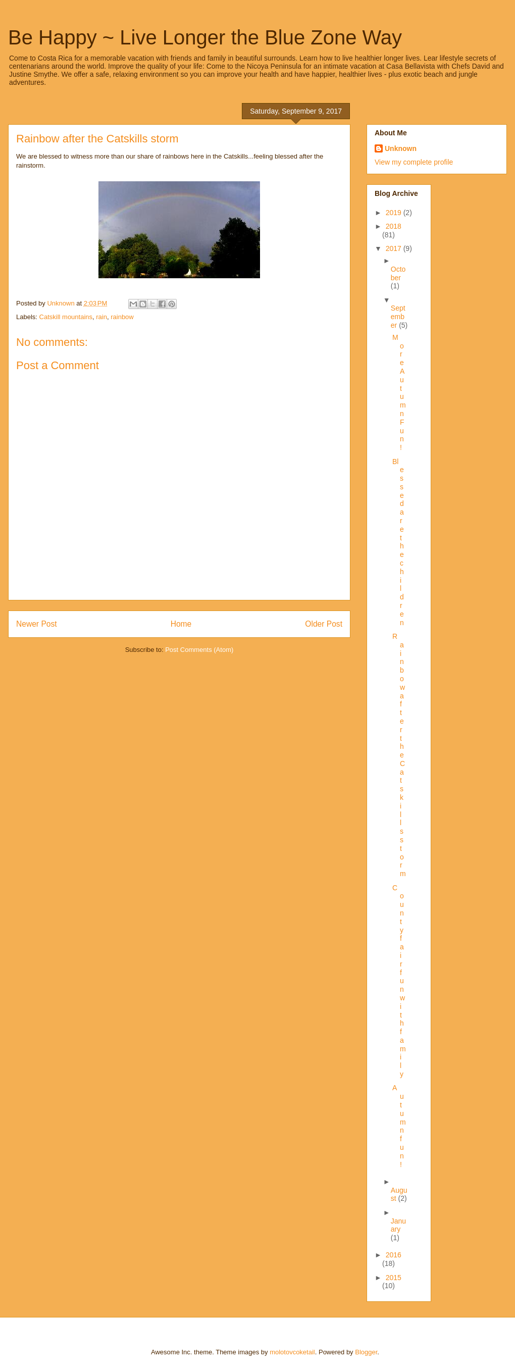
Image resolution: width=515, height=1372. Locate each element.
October (398, 273)
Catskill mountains (66, 317)
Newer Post (36, 624)
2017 (394, 248)
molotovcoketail (292, 1352)
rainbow (122, 317)
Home (181, 624)
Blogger (366, 1352)
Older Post (323, 624)
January (398, 1225)
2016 (393, 1255)
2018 (393, 226)
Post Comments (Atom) (199, 649)
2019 (394, 213)
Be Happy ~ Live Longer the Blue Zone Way (205, 37)
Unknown (401, 148)
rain (101, 317)
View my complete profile (414, 162)
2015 (393, 1278)
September (398, 316)
